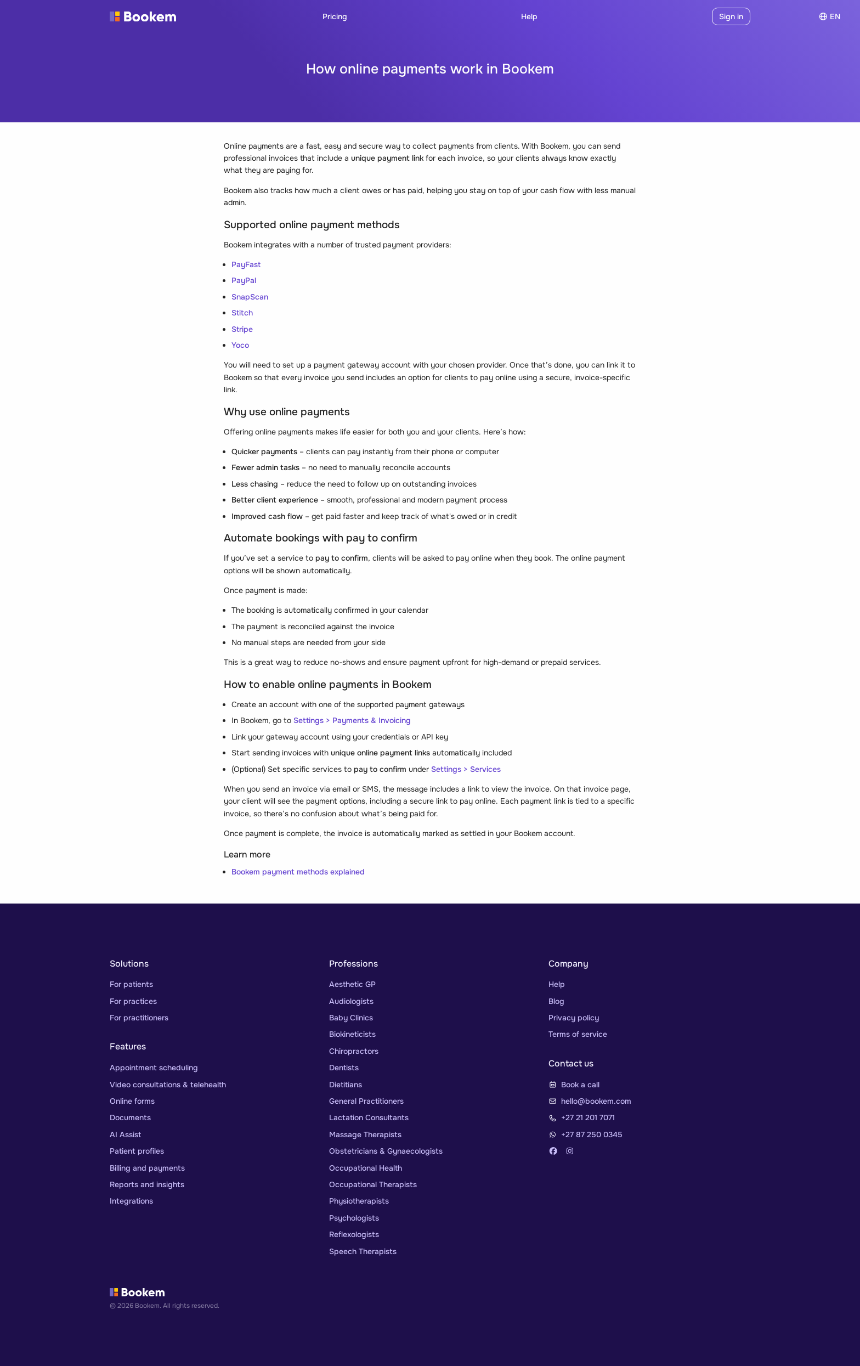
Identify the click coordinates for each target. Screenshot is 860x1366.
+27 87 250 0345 (592, 1134)
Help (529, 16)
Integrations (131, 1201)
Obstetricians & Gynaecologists (386, 1151)
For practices (133, 1001)
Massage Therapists (365, 1134)
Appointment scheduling (154, 1068)
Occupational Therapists (373, 1184)
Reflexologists (354, 1234)
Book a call (580, 1085)
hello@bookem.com (596, 1101)
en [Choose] (829, 16)
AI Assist (125, 1134)
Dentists (344, 1068)
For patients (131, 984)
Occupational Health (365, 1168)
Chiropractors (353, 1051)
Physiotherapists (359, 1201)
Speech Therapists (363, 1251)
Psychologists (354, 1218)
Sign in (731, 16)
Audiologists (351, 1001)
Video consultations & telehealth (168, 1085)
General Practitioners (366, 1101)
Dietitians (345, 1085)
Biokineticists (352, 1034)
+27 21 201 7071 (588, 1117)
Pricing (334, 16)
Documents (130, 1117)
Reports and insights (147, 1184)
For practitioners (139, 1018)
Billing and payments (147, 1168)
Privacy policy (573, 1018)
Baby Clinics (351, 1018)
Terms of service (577, 1034)
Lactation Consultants (369, 1117)
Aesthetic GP (352, 984)
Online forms (132, 1101)
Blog (556, 1001)
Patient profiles (137, 1151)
